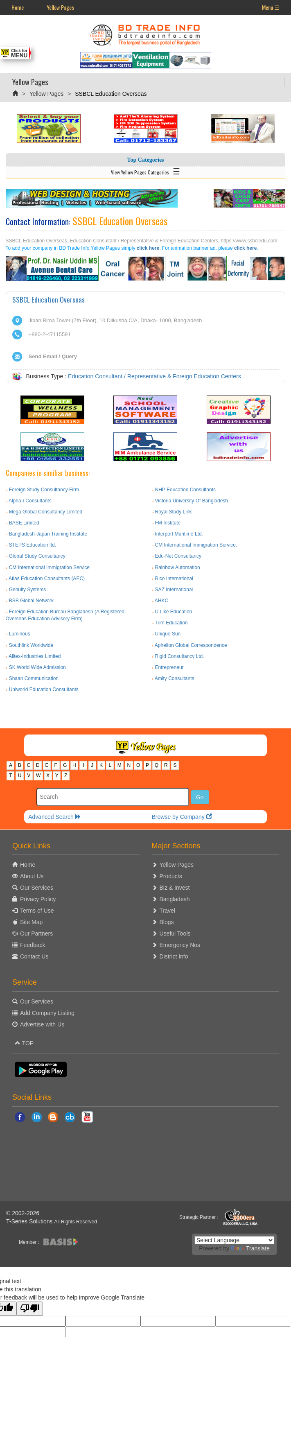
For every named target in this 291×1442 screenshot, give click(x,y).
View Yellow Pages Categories (145, 171)
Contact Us (34, 956)
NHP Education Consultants (185, 490)
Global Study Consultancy (37, 556)
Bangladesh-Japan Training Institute (48, 534)
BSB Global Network (31, 600)
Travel (167, 910)
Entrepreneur (169, 667)
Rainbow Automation (177, 567)
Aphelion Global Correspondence (191, 645)
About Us (32, 876)
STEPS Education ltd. (32, 545)
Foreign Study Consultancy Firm (44, 490)
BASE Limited (24, 523)
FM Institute (168, 523)
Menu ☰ (271, 7)
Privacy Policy (38, 899)
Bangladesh (175, 899)
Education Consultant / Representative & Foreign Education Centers (154, 376)
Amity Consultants (174, 678)
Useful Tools (175, 933)
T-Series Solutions (30, 1221)
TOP (24, 1043)
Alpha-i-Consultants (30, 501)
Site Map (31, 922)
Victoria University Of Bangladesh (191, 501)
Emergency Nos (180, 945)
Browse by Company (182, 817)
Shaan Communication (34, 678)
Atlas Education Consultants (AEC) (47, 578)
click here (148, 248)
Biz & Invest (175, 887)
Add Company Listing (47, 1013)
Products (171, 876)
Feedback (32, 945)
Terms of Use (37, 910)
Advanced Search (54, 817)
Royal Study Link (173, 512)
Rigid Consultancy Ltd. (179, 656)
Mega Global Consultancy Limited (45, 512)
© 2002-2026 (22, 1213)
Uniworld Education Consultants (44, 689)
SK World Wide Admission (37, 667)
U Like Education (173, 612)
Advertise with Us (42, 1024)
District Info (174, 956)
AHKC (161, 600)
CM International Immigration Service (49, 567)
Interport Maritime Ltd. (179, 534)
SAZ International (174, 589)
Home (17, 7)
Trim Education (171, 623)
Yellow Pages (60, 7)
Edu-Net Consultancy (178, 556)
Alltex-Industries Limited (35, 656)
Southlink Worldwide (31, 645)
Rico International (174, 578)
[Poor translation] (30, 1309)
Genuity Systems (27, 589)
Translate (250, 1248)
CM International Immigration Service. (196, 545)
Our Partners (36, 933)
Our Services (36, 887)
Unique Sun (168, 634)
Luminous (19, 634)
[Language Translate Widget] (234, 1240)
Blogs (167, 922)
